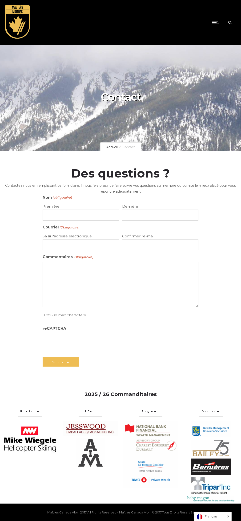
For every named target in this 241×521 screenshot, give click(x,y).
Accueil (112, 147)
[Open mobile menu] (216, 22)
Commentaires (68, 257)
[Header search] (230, 22)
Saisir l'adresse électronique (67, 236)
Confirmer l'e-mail (138, 236)
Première (51, 206)
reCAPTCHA (54, 328)
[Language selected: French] (213, 516)
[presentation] (78, 343)
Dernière (130, 206)
